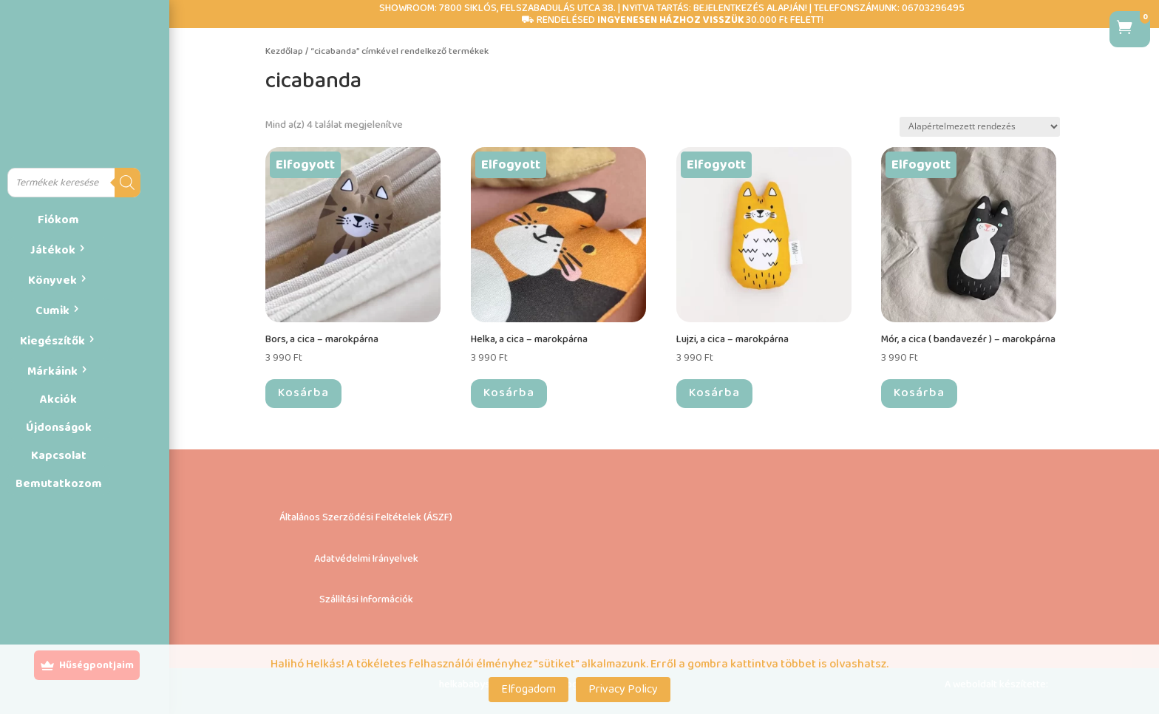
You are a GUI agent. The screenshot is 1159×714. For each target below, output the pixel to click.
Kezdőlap (284, 51)
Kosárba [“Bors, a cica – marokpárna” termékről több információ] (303, 393)
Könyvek (52, 280)
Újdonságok (59, 427)
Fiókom (58, 220)
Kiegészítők (52, 341)
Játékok (52, 250)
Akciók (58, 399)
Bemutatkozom (59, 484)
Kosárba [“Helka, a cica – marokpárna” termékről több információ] (508, 393)
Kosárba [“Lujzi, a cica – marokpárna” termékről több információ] (714, 393)
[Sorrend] (980, 127)
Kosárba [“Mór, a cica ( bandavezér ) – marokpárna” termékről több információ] (919, 393)
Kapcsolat (58, 455)
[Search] (127, 182)
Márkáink (52, 371)
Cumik (52, 311)
